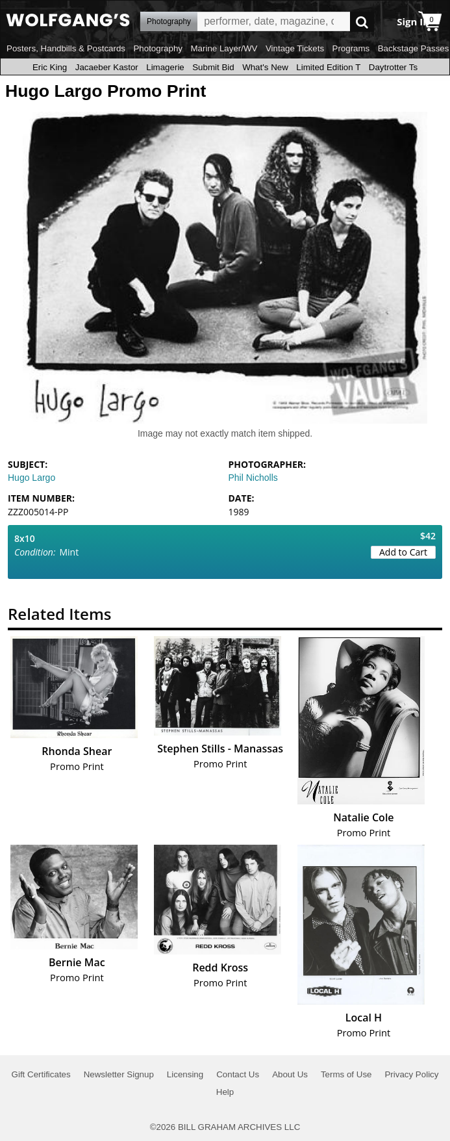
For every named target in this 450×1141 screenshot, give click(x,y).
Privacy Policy (411, 1074)
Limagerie (165, 67)
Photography (157, 48)
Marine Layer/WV (223, 48)
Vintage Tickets (295, 48)
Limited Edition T (328, 67)
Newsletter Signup (119, 1074)
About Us (290, 1074)
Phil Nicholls (253, 477)
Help (225, 1092)
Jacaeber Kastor (106, 67)
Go (362, 22)
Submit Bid (213, 67)
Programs (351, 48)
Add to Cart (403, 552)
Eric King (49, 67)
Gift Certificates (41, 1074)
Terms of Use (346, 1074)
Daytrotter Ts (393, 67)
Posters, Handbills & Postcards (65, 48)
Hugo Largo (31, 477)
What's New (265, 67)
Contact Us (237, 1074)
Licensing (185, 1074)
